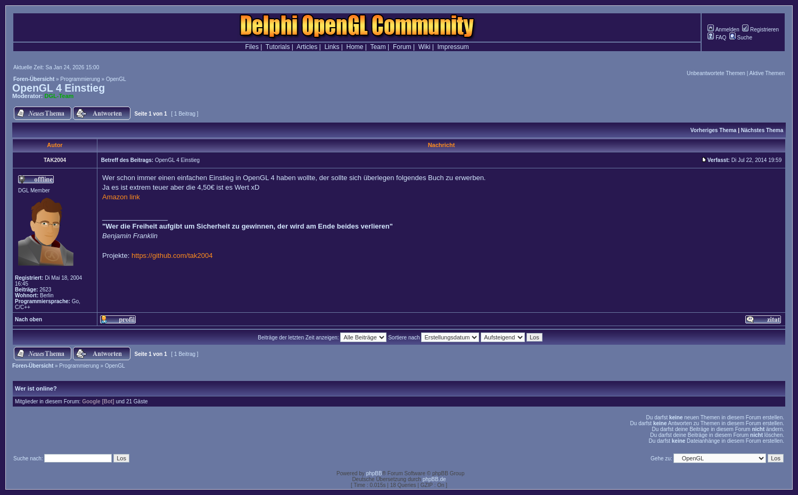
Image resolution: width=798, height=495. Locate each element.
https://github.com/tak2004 (171, 255)
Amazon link (121, 197)
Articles (307, 47)
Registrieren (760, 30)
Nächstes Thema (762, 130)
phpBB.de (434, 479)
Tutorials (278, 47)
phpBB (374, 473)
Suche (740, 37)
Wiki (424, 47)
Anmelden (723, 30)
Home (355, 47)
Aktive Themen (767, 73)
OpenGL (116, 79)
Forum (402, 47)
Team (377, 47)
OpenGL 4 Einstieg (58, 88)
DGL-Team (59, 96)
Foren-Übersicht (33, 79)
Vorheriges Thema (713, 130)
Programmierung (80, 79)
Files (252, 47)
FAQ (716, 37)
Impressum (453, 47)
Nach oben (28, 319)
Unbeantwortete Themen (716, 73)
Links (331, 47)
